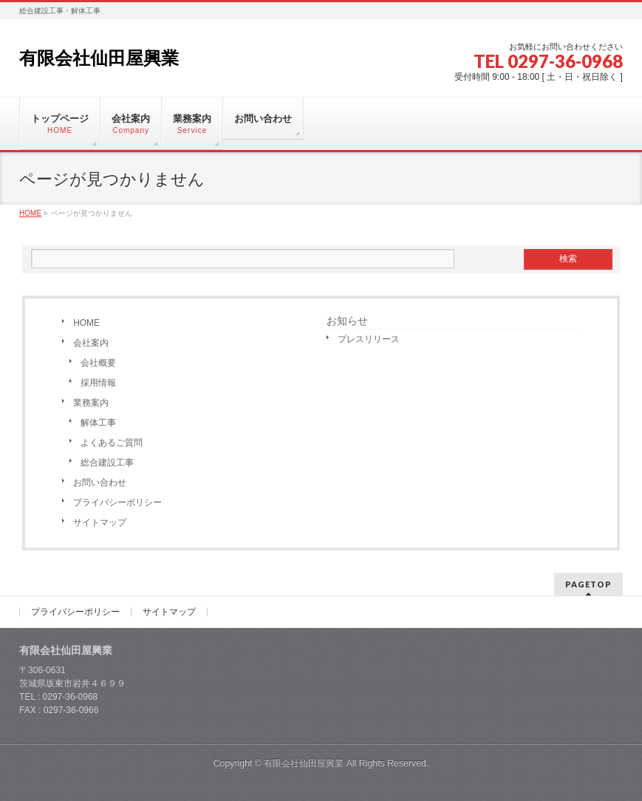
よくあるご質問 (112, 442)
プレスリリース (369, 339)
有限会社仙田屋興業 (99, 58)
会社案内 (91, 343)
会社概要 (98, 363)
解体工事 (98, 422)
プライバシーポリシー (117, 502)
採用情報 (98, 383)
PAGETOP (588, 584)
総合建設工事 (107, 462)
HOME (86, 323)
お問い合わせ (99, 482)
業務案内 (91, 403)
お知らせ (347, 321)
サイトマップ (99, 522)
